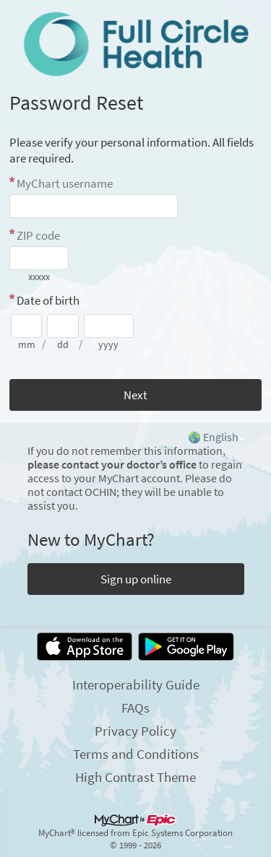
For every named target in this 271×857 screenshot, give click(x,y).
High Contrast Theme (135, 777)
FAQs (135, 707)
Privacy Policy (135, 730)
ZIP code (38, 235)
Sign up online (135, 579)
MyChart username (65, 183)
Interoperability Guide (135, 684)
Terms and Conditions (136, 753)
